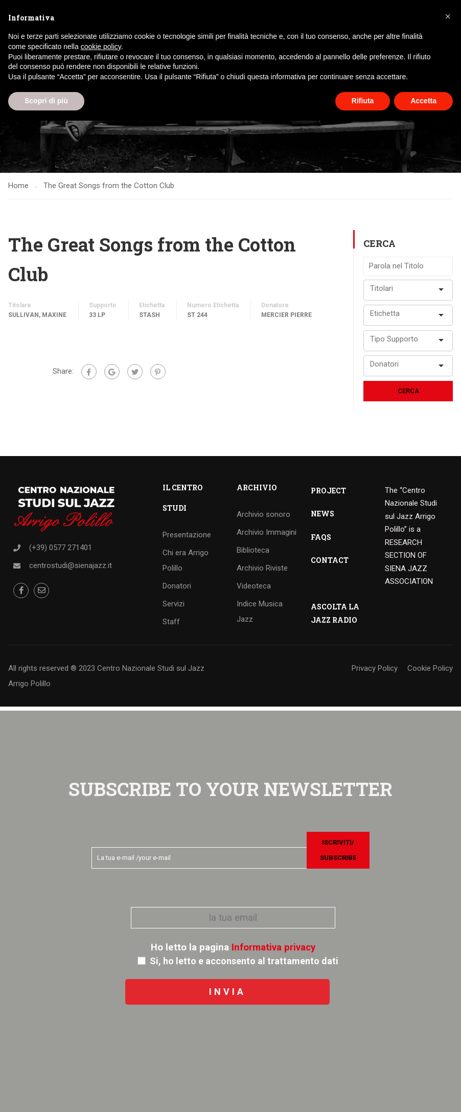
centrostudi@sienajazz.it (70, 569)
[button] (448, 16)
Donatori (177, 589)
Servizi (174, 607)
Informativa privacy (273, 947)
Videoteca (254, 589)
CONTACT (330, 564)
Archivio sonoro (263, 518)
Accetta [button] (423, 101)
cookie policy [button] (101, 46)
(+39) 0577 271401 (60, 551)
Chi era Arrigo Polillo (186, 564)
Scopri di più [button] (46, 101)
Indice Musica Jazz (260, 615)
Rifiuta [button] (363, 101)
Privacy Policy (375, 671)
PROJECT (328, 494)
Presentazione (187, 538)
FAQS (321, 541)
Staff (171, 625)
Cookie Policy (430, 671)
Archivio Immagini (266, 535)
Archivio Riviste (262, 571)
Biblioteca (253, 553)
